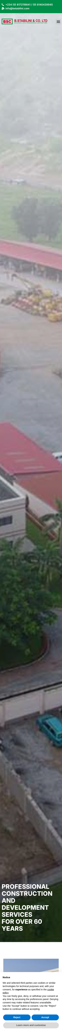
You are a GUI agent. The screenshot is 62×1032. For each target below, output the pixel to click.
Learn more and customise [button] (31, 1025)
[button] (58, 21)
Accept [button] (45, 1017)
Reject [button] (16, 1017)
